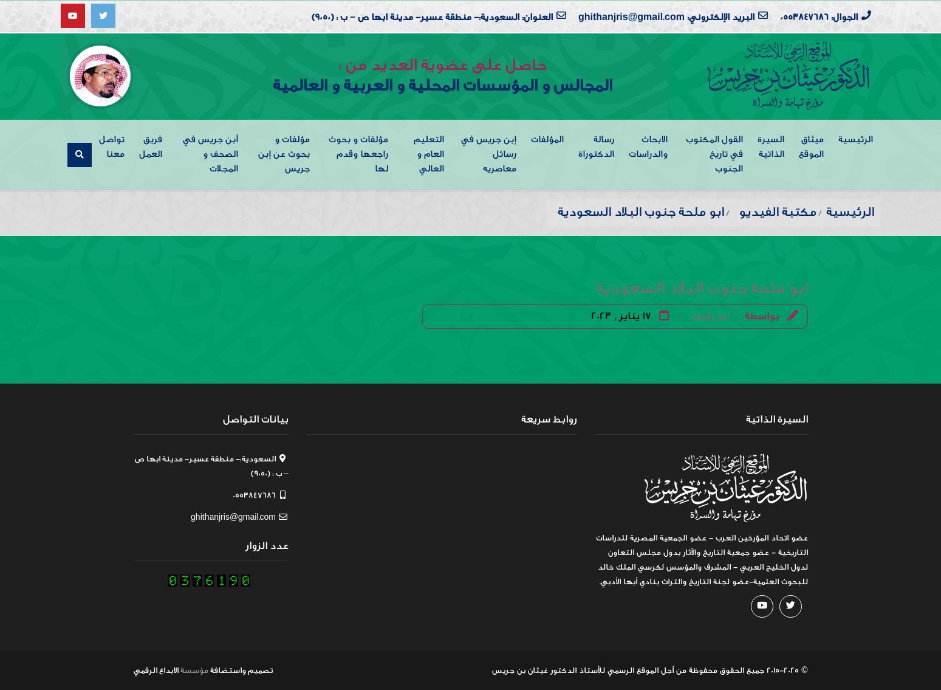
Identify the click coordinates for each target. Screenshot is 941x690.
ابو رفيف (711, 316)
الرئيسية (855, 139)
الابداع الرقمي (156, 670)
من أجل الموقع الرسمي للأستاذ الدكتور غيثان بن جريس (589, 670)
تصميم (260, 670)
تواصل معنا (112, 146)
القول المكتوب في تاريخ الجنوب (714, 154)
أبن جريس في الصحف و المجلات (210, 154)
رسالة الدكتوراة (596, 146)
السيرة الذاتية (771, 146)
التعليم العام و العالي (429, 154)
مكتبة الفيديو (777, 212)
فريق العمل (150, 146)
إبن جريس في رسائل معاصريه (488, 154)
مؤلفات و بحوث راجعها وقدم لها (358, 154)
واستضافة (228, 670)
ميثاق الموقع (811, 146)
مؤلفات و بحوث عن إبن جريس (284, 154)
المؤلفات (547, 139)
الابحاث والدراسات (648, 146)
